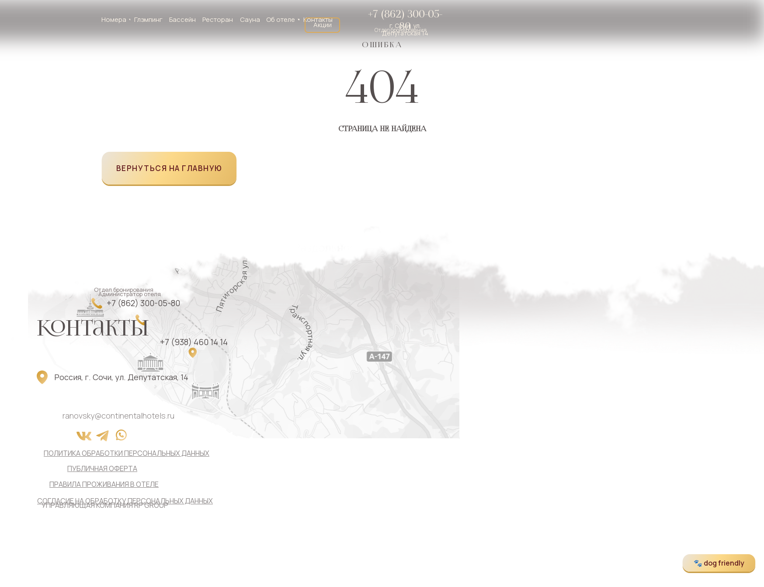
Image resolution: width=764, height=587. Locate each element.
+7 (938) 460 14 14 (194, 342)
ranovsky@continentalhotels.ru (118, 415)
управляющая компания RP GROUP (105, 505)
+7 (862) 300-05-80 (405, 20)
